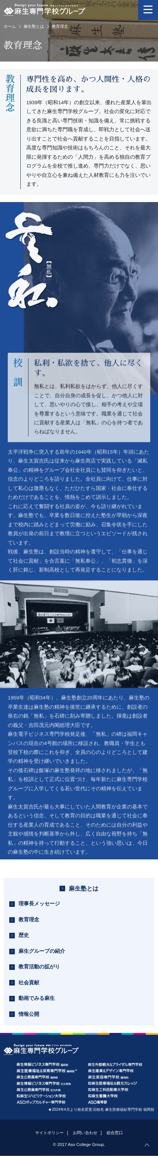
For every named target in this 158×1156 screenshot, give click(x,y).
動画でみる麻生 (37, 998)
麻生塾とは (34, 26)
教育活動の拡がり (39, 967)
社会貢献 (29, 982)
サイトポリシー (49, 1132)
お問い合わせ (85, 1132)
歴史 (24, 935)
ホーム (10, 26)
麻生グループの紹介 (42, 951)
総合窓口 (115, 1132)
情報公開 (29, 1014)
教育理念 (29, 919)
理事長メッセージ (39, 903)
